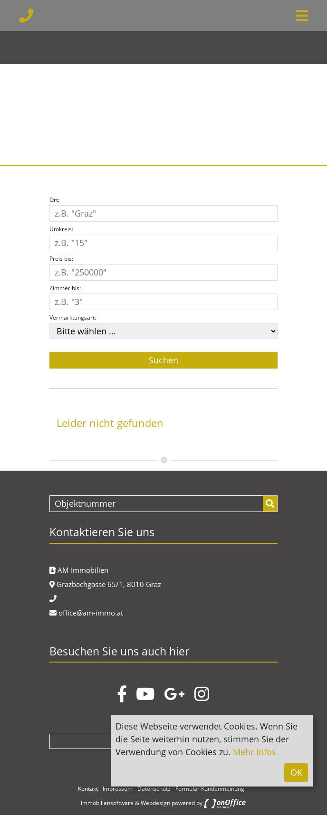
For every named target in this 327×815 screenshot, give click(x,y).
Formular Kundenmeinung (209, 789)
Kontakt (88, 789)
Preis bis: (61, 259)
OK (296, 772)
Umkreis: (61, 229)
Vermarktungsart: (72, 317)
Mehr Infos (254, 752)
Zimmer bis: (65, 288)
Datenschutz (154, 789)
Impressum (118, 789)
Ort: (54, 200)
